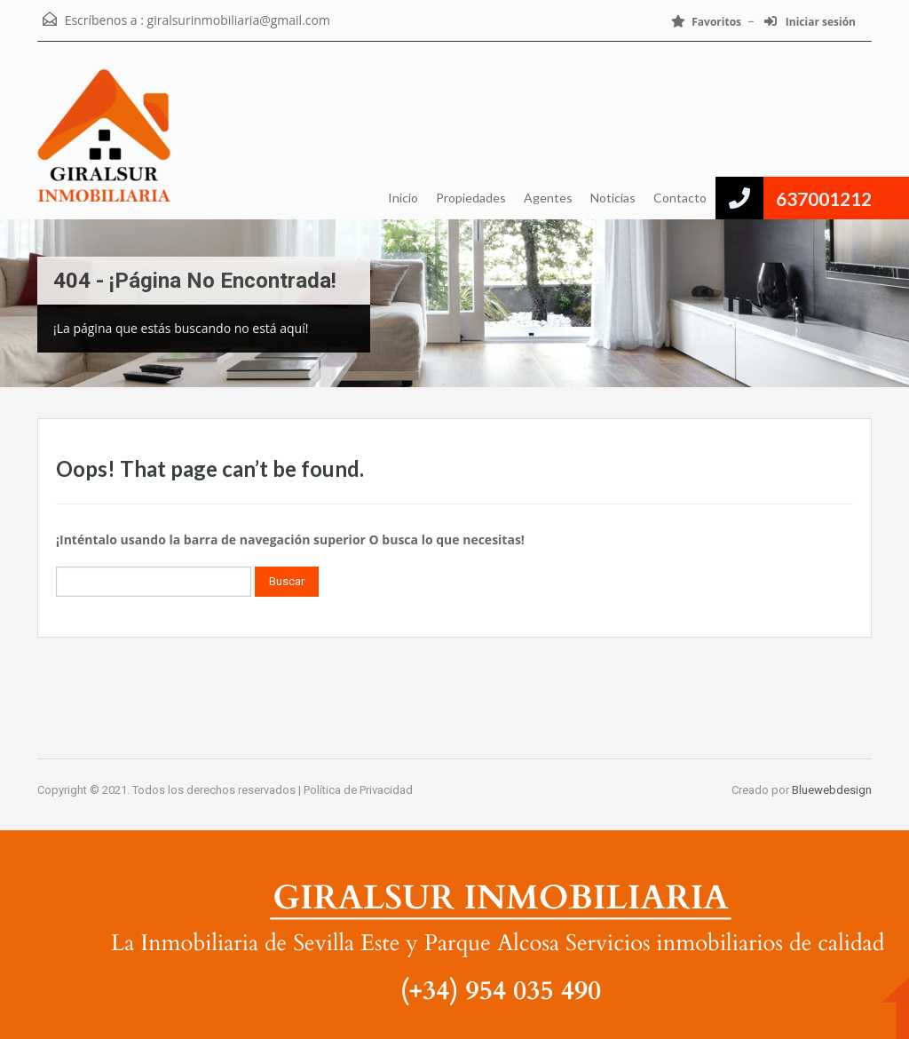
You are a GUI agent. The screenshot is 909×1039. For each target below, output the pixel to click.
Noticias (613, 197)
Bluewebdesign (832, 790)
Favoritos (706, 21)
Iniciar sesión (810, 21)
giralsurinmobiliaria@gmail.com (238, 20)
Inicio (403, 197)
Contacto (680, 197)
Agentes (548, 197)
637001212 (824, 198)
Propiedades (471, 197)
